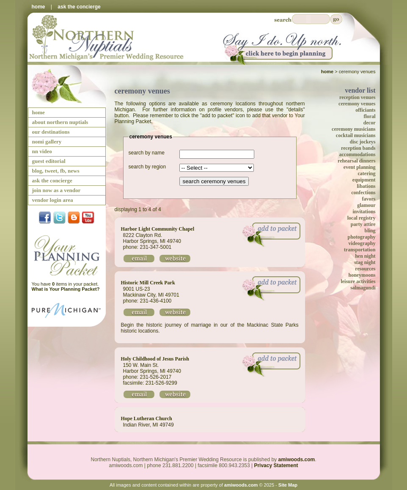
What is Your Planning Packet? (66, 289)
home (38, 7)
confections (363, 192)
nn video (42, 151)
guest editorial (49, 161)
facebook (45, 218)
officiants (365, 110)
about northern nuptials (60, 122)
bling (369, 231)
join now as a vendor (56, 190)
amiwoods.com (296, 459)
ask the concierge (79, 7)
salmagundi (362, 288)
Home (327, 71)
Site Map (287, 484)
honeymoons (361, 275)
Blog (74, 218)
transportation (360, 250)
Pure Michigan (67, 314)
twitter (59, 218)
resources (365, 269)
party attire (363, 224)
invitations (363, 212)
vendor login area (52, 200)
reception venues (357, 97)
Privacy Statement (276, 465)
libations (366, 186)
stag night (364, 262)
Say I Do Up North (280, 46)
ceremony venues (356, 104)
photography (361, 237)
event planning (360, 167)
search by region (147, 167)
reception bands (358, 148)
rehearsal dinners (356, 161)
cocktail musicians (356, 135)
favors (369, 199)
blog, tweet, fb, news (56, 171)
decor (369, 123)
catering (367, 173)
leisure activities (358, 281)
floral (370, 116)
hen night (365, 256)
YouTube (88, 218)
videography (361, 243)
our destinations (51, 132)
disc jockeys (363, 142)
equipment (364, 180)
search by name (147, 153)
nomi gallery (47, 141)
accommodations (357, 154)
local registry (361, 218)
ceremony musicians (353, 129)
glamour (366, 205)
